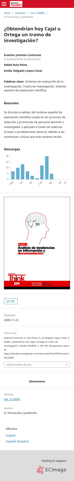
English (11, 435)
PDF (12, 301)
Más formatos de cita (19, 364)
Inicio (7, 13)
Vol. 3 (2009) (37, 13)
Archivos (20, 13)
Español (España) (17, 441)
